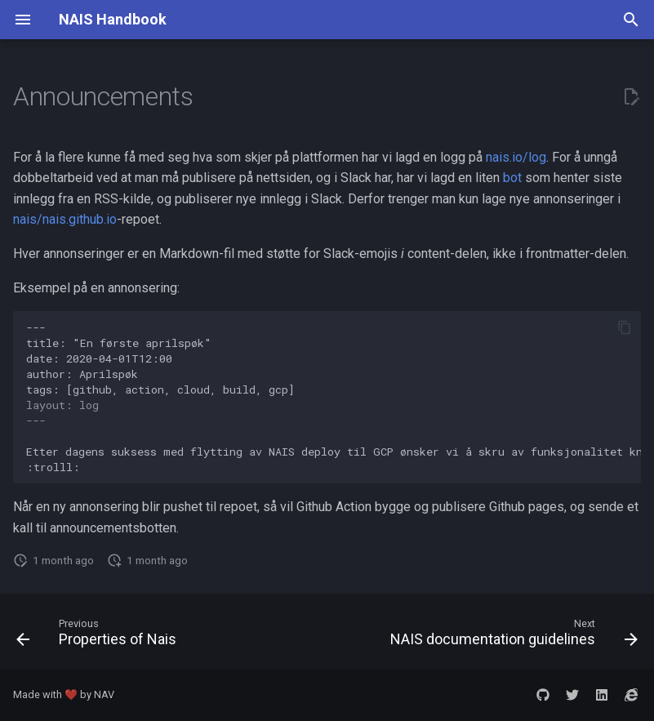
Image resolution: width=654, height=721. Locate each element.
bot (512, 177)
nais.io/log (516, 157)
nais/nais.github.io (65, 219)
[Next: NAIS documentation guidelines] (511, 636)
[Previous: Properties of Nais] (98, 636)
